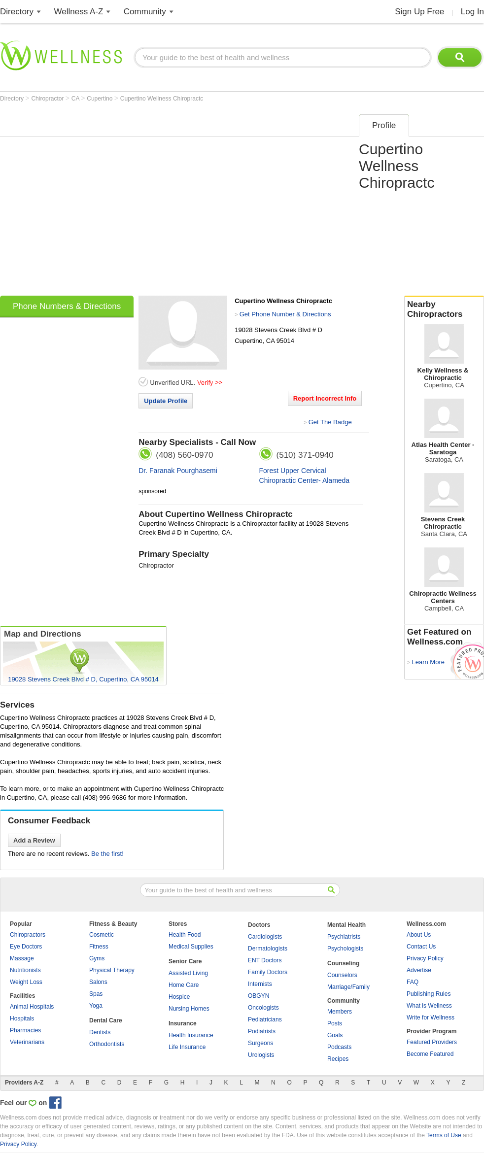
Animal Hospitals (32, 1006)
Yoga (96, 1005)
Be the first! (107, 853)
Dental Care (105, 1020)
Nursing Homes (189, 1008)
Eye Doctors (26, 946)
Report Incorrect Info (325, 398)
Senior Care (185, 961)
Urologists (261, 1054)
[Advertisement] (92, 201)
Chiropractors (27, 934)
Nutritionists (25, 970)
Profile (384, 125)
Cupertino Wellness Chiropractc (162, 98)
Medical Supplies (191, 946)
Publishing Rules (428, 993)
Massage (22, 958)
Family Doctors (267, 972)
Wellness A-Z (79, 11)
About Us (419, 934)
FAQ (412, 982)
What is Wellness (429, 1005)
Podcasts (339, 1047)
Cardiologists (265, 936)
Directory (17, 11)
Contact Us (421, 946)
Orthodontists (106, 1044)
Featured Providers (432, 1042)
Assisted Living (188, 973)
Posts (334, 1023)
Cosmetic (101, 934)
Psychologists (345, 948)
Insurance (183, 1023)
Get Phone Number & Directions (285, 314)
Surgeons (260, 1043)
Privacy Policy (425, 958)
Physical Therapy (112, 970)
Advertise (419, 970)
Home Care (184, 985)
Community (145, 11)
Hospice (179, 996)
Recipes (337, 1058)
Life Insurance (187, 1047)
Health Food (185, 934)
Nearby (444, 309)
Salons (98, 982)
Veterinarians (27, 1042)
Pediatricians (265, 1019)
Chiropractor (48, 98)
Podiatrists (262, 1031)
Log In (472, 11)
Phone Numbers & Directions (67, 306)
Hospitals (22, 1018)
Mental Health (346, 924)
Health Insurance (191, 1035)
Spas (96, 993)
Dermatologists (267, 948)
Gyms (96, 958)
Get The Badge (330, 422)
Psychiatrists (343, 936)
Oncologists (263, 1007)
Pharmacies (25, 1030)
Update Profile (165, 401)
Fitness (98, 946)
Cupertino (100, 98)
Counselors (342, 975)
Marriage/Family (348, 986)
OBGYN (258, 995)
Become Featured (430, 1054)
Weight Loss (26, 982)
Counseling (343, 963)
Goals (335, 1035)
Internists (260, 984)
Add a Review (34, 840)
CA (76, 98)
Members (339, 1011)
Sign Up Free (419, 11)
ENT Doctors (264, 960)
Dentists (99, 1032)
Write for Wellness (430, 1017)
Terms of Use (443, 1135)
